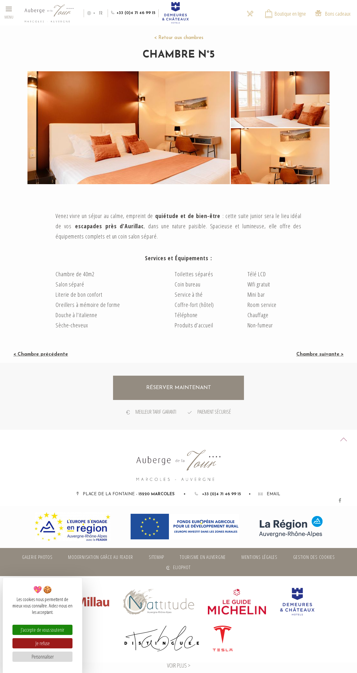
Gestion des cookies (314, 557)
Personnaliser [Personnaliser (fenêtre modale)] (43, 656)
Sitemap (156, 557)
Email (269, 494)
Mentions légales (259, 557)
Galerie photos (37, 557)
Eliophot (181, 567)
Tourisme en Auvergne (203, 557)
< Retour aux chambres (178, 37)
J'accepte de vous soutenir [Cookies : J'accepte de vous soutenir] (42, 629)
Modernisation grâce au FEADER (100, 557)
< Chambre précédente (40, 354)
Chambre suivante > (320, 354)
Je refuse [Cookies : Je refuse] (42, 643)
